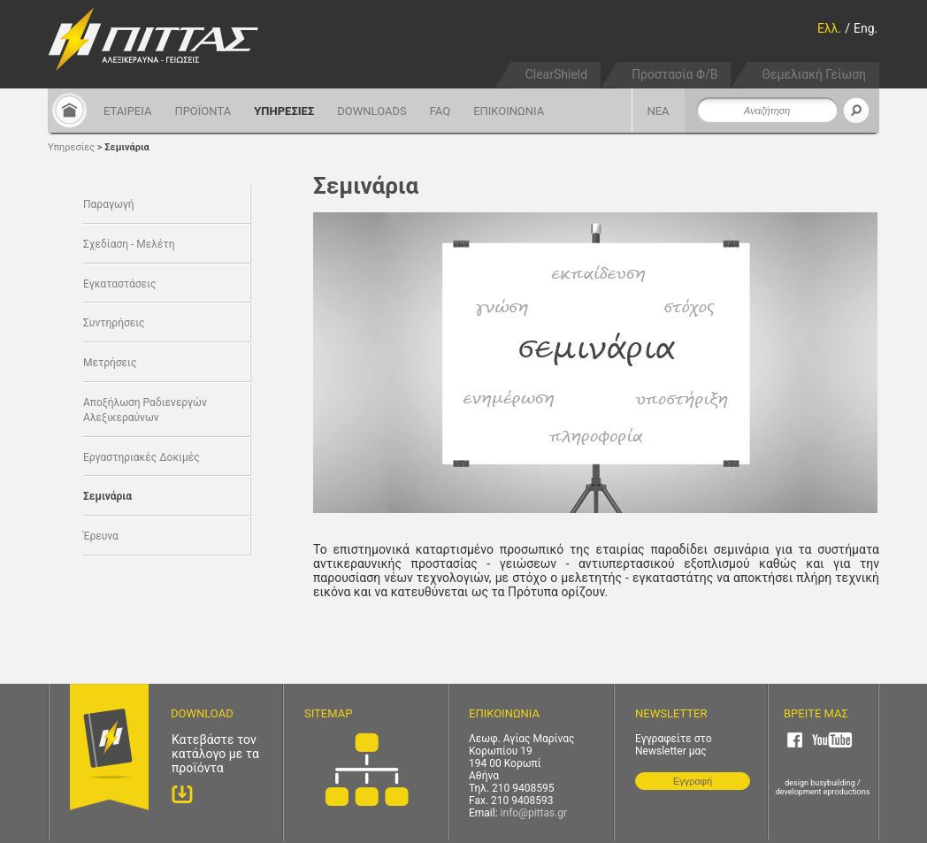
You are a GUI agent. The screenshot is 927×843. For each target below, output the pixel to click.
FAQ (440, 111)
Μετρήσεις (109, 362)
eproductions (847, 791)
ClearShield (556, 74)
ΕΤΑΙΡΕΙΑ (127, 111)
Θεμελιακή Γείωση (814, 74)
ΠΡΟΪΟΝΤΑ (202, 111)
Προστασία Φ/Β (674, 74)
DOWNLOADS (371, 111)
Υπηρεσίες (71, 147)
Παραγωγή (108, 204)
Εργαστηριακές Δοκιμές (141, 457)
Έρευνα (101, 536)
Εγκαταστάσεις (119, 284)
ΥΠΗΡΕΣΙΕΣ (284, 111)
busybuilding (832, 782)
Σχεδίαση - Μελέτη (128, 244)
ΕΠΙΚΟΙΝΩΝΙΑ (508, 111)
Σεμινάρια (126, 147)
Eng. (865, 28)
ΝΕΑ (658, 111)
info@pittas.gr (534, 813)
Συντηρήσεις (113, 323)
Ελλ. (829, 28)
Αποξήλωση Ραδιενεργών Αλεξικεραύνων (145, 410)
